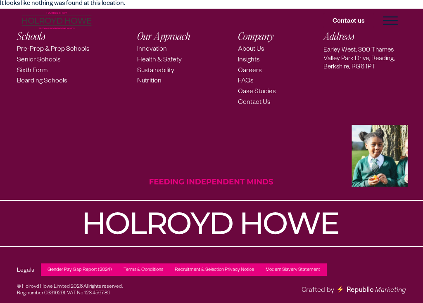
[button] (390, 20)
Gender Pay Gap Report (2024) (80, 270)
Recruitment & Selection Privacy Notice (214, 270)
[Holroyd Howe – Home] (56, 21)
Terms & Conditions (143, 270)
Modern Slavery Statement (293, 270)
